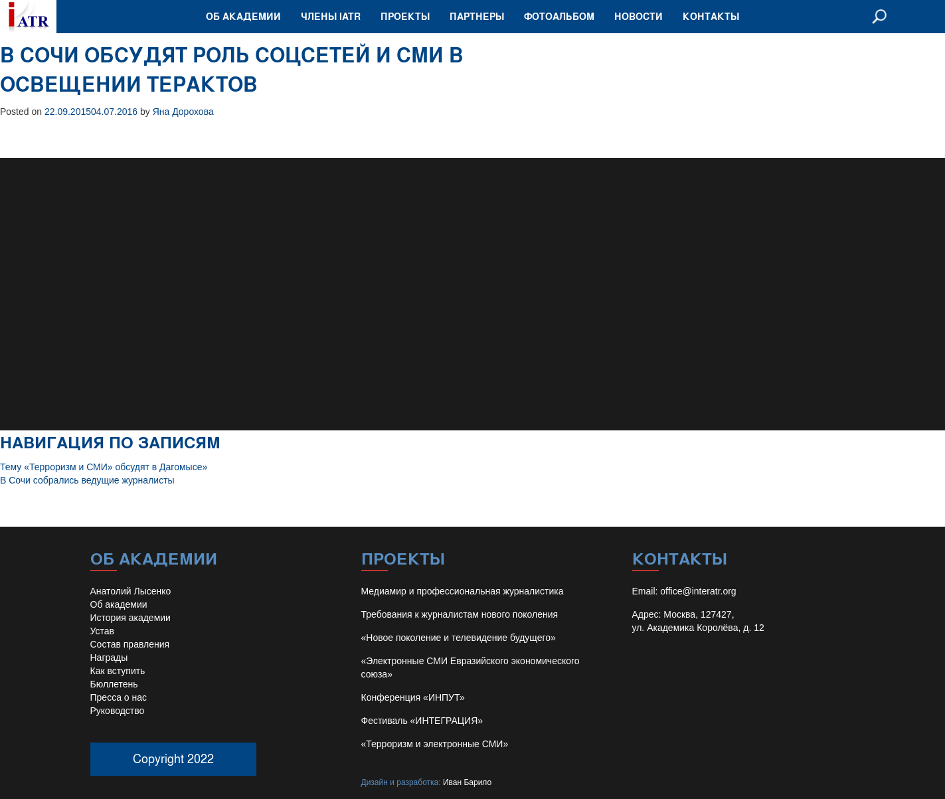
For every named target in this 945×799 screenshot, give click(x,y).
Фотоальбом (559, 16)
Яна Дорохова (183, 111)
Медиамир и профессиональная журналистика (462, 591)
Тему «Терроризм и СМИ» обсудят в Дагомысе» (103, 467)
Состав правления (130, 644)
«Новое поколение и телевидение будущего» (458, 637)
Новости (638, 16)
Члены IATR (331, 16)
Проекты (405, 16)
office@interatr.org (698, 591)
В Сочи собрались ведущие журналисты (87, 480)
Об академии (243, 16)
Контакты (711, 16)
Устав (102, 631)
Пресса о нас (118, 697)
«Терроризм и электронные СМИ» (435, 744)
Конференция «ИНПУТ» (413, 697)
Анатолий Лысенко (130, 591)
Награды (109, 657)
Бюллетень (114, 684)
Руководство (117, 710)
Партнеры (477, 16)
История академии (130, 617)
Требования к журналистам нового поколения (459, 614)
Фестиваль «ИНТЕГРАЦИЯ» (422, 720)
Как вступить (117, 671)
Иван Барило (467, 782)
